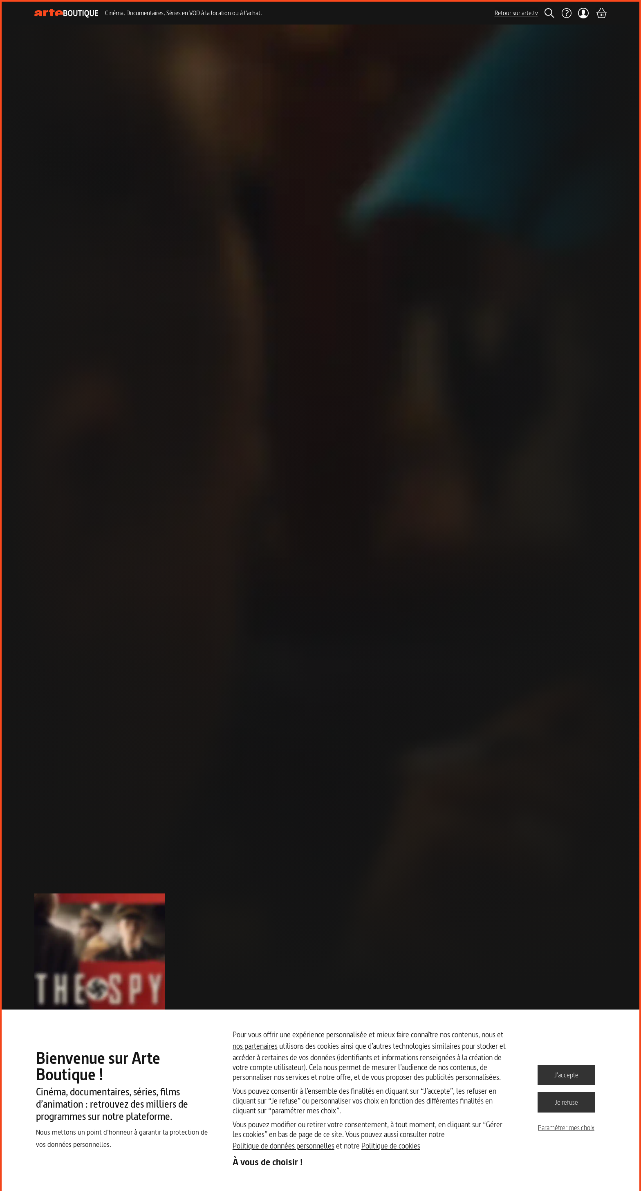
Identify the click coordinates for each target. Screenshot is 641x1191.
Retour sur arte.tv (516, 13)
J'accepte (566, 1074)
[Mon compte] (583, 13)
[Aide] (566, 13)
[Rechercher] (549, 13)
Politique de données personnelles (283, 1146)
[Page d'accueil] (66, 13)
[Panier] (601, 13)
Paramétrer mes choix (566, 1127)
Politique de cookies (390, 1146)
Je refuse (566, 1101)
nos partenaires (255, 1046)
